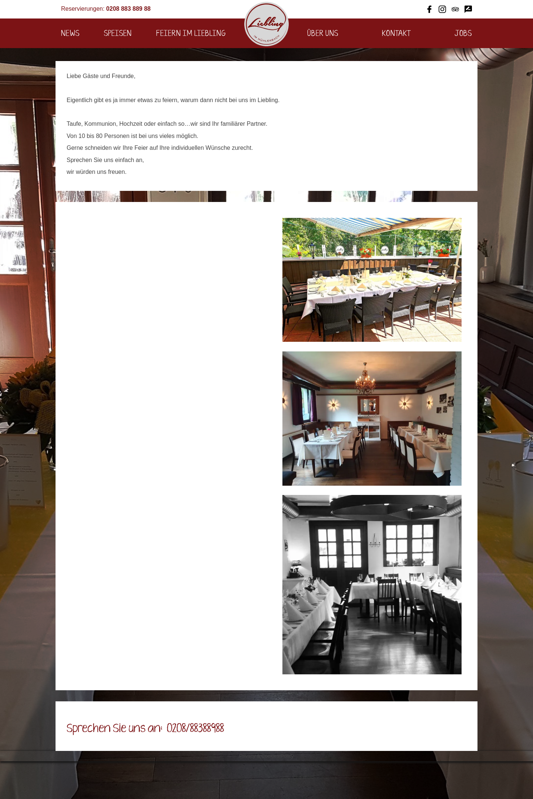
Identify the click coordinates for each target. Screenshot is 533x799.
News (70, 34)
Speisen (118, 34)
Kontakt (396, 34)
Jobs (463, 34)
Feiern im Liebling (191, 34)
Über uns (322, 34)
